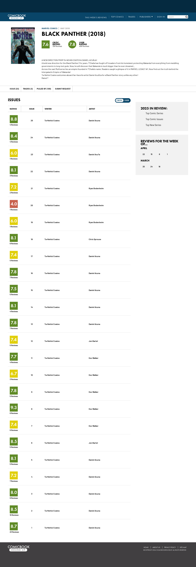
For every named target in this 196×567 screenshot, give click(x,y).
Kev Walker (93, 358)
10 (32, 375)
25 (32, 120)
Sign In (161, 17)
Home (145, 547)
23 (32, 154)
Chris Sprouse (95, 239)
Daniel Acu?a (94, 154)
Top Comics (118, 17)
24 (32, 137)
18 (32, 239)
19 (32, 222)
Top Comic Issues (154, 119)
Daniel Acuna (94, 120)
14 (32, 307)
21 (32, 188)
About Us (156, 547)
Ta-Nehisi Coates (52, 120)
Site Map (183, 547)
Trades (132, 17)
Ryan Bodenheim (96, 188)
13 (32, 324)
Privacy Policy (169, 547)
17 (32, 256)
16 (32, 273)
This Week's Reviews (96, 17)
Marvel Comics (49, 28)
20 (32, 205)
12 (32, 341)
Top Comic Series (154, 113)
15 (32, 290)
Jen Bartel (93, 341)
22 (32, 171)
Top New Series (153, 124)
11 (31, 358)
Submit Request (62, 89)
